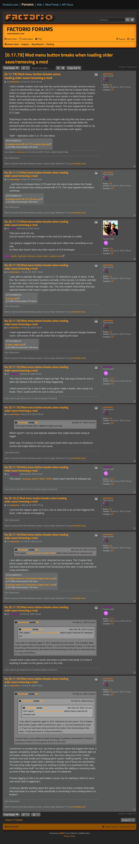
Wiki (39, 4)
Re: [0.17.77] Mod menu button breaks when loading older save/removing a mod (36, 174)
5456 (111, 248)
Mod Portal (52, 4)
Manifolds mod (79, 163)
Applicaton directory (26, 256)
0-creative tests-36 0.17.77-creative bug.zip (27, 144)
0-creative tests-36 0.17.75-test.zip (23, 199)
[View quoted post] (36, 422)
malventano (108, 74)
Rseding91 (107, 367)
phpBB (61, 833)
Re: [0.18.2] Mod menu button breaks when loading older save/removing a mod (35, 500)
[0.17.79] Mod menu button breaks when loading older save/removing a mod (59, 58)
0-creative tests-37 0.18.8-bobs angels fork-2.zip (30, 578)
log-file (14, 256)
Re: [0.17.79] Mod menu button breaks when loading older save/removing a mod (36, 266)
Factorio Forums (30, 29)
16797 (111, 379)
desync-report (42, 256)
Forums (28, 4)
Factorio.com (10, 4)
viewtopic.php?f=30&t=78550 (37, 478)
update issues (56, 256)
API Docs (67, 4)
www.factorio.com (15, 33)
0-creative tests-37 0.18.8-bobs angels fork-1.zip (30, 585)
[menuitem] (26, 39)
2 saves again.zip (14, 344)
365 (110, 85)
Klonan (106, 237)
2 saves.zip (11, 298)
